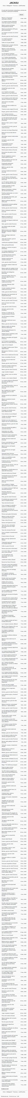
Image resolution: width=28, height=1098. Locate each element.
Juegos (10, 344)
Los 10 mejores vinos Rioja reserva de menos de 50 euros (9, 995)
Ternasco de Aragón (7, 298)
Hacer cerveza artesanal (8, 480)
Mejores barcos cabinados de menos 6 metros (9, 942)
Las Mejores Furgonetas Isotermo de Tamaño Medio (8, 616)
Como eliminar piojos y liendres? (10, 694)
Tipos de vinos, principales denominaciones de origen (8, 525)
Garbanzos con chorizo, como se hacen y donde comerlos (10, 465)
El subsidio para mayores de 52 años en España (9, 500)
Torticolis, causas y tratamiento (9, 745)
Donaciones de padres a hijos (9, 152)
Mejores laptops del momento (9, 1018)
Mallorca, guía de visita (7, 167)
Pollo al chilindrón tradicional (9, 210)
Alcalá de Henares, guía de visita (10, 423)
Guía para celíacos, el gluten (9, 857)
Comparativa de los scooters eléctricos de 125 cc (9, 602)
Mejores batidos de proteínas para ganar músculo (9, 1051)
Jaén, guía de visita (6, 988)
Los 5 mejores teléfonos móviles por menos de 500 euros (10, 958)
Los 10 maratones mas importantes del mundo (7, 555)
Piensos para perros (7, 548)
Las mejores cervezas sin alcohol (10, 32)
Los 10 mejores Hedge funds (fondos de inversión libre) (9, 963)
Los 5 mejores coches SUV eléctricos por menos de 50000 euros (9, 720)
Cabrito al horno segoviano (8, 688)
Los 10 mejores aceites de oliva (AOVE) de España (9, 736)
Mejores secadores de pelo (8, 399)
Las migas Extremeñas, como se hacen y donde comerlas (10, 386)
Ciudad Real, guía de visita (8, 88)
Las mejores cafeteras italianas (9, 635)
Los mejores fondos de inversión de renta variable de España (10, 1036)
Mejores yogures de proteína (9, 1046)
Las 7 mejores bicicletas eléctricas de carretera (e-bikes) (10, 663)
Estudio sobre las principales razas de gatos (9, 579)
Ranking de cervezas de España (9, 594)
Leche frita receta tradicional (9, 729)
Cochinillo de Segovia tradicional (10, 220)
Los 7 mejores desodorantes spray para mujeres (9, 58)
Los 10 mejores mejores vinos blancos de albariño (9, 182)
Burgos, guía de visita (7, 111)
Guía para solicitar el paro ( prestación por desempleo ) (8, 894)
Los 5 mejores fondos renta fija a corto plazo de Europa (10, 673)
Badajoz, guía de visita (7, 732)
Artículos (8, 30)
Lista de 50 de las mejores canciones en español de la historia (8, 1085)
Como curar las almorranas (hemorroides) (8, 775)
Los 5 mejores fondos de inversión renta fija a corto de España (9, 668)
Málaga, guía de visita (7, 147)
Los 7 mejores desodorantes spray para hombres (9, 61)
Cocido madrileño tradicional (9, 785)
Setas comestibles (6, 357)
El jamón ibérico (6, 536)
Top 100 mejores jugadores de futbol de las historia (9, 771)
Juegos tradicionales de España (9, 1076)
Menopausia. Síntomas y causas (10, 351)
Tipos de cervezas (6, 530)
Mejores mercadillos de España (9, 337)
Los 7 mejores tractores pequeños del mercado (7, 114)
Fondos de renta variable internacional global (8, 685)
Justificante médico (6, 559)
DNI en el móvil (5, 935)
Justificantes (21, 5)
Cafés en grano (5, 546)
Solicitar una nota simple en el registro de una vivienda (9, 420)
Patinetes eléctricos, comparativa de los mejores (8, 492)
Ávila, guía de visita (6, 496)
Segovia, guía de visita (7, 868)
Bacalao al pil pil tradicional (8, 359)
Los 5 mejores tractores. (8, 624)
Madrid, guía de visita (7, 752)
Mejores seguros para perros (9, 1054)
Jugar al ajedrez (6, 1013)
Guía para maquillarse (7, 863)
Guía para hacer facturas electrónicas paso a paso (8, 454)
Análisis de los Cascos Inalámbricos (7, 582)
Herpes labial (5, 839)
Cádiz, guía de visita (7, 291)
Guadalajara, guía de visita (8, 979)
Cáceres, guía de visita (7, 861)
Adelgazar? (9, 5)
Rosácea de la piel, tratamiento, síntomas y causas (9, 435)
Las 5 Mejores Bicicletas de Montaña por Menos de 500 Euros (8, 919)
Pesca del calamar (6, 1015)
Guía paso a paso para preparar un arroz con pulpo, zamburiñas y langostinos (9, 566)
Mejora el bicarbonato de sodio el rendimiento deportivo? (9, 680)
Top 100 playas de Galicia (8, 316)
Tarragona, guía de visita (8, 820)
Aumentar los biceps (7, 130)
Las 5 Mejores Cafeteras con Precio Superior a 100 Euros (9, 927)
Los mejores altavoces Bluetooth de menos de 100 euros (10, 381)
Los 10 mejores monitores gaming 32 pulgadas (8, 54)
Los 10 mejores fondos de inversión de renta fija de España (10, 984)
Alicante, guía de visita (7, 36)
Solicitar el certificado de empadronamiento (8, 313)
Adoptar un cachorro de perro (9, 247)
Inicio (4, 5)
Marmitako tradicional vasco (9, 320)
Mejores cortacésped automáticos (7, 18)
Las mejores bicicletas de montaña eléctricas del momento (10, 509)
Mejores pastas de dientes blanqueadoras (8, 26)
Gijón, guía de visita (6, 224)
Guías (3, 124)
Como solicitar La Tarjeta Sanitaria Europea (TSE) (8, 485)
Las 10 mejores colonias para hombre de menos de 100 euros (9, 177)
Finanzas (14, 22)
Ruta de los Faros (6, 562)
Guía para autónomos (7, 473)
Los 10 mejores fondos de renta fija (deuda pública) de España (9, 711)
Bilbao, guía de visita (7, 323)
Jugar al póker (5, 372)
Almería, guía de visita (7, 739)
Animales (4, 248)
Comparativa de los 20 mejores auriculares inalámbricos (9, 476)
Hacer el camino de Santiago (9, 569)
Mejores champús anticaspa (9, 1072)
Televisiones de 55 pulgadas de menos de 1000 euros (9, 813)
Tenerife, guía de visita (7, 85)
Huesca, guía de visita (7, 95)
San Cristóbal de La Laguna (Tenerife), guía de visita (8, 391)
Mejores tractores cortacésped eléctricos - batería (9, 705)
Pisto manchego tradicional (8, 235)
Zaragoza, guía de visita (7, 309)
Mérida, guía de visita (7, 851)
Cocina (4, 34)
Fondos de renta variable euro (9, 105)
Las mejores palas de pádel (8, 226)
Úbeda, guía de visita (7, 363)
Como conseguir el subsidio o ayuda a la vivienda (9, 506)
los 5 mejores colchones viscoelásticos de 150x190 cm (9, 574)
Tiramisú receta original (7, 109)
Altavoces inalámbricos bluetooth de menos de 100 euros (8, 1001)
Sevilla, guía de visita (7, 208)
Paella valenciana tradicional (9, 1031)
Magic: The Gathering (7, 764)
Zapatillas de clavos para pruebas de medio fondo (8, 801)
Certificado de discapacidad (9, 884)
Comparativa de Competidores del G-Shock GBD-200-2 (9, 913)
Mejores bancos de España (8, 446)
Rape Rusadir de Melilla (7, 758)
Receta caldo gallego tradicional (9, 741)
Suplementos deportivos (8, 1024)
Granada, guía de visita (7, 866)
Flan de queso (5, 1021)
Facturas (15, 5)
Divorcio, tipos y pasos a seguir (9, 122)
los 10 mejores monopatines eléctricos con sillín (8, 341)
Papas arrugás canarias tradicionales (7, 768)
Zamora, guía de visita (7, 692)
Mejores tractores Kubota (8, 79)
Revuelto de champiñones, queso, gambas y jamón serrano (10, 403)
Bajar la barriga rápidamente (9, 538)
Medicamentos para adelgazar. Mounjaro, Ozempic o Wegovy (9, 230)
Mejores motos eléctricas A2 (9, 638)
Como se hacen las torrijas (8, 303)
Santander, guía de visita (8, 1004)
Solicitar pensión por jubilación (9, 395)
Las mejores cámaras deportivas (10, 647)
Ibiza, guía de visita (6, 407)
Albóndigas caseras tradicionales (10, 136)
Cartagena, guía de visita (8, 140)
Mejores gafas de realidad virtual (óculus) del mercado (10, 269)
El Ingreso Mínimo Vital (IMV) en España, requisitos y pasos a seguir (9, 899)
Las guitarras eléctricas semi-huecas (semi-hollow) (9, 954)
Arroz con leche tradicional (8, 805)
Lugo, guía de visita (6, 306)
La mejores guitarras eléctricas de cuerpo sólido (9, 655)
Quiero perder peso (6, 1040)
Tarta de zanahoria (6, 698)
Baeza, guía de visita (7, 369)
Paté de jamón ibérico (7, 149)
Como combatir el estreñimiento (9, 532)
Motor (9, 19)
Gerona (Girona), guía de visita (9, 700)
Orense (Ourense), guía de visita (10, 761)
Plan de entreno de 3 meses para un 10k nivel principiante (10, 889)
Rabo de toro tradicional (8, 354)
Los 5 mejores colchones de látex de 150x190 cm (9, 73)
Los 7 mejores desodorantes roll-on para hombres (10, 65)
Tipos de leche (5, 503)
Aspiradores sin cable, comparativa (7, 432)
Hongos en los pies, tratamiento (9, 797)
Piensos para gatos (6, 514)
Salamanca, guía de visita (8, 853)
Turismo (15, 36)
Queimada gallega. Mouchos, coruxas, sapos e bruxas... (9, 276)
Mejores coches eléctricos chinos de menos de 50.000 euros (8, 50)
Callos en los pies (6, 42)
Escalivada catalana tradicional (9, 264)
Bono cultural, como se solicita (9, 374)
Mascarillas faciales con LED (9, 831)
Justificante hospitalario (8, 242)
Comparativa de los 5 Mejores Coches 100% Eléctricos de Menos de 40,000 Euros (9, 606)
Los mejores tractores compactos (7, 39)
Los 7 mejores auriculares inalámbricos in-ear (8, 92)
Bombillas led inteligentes (8, 272)
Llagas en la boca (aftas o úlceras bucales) (8, 779)
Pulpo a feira (5, 520)
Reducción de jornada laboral (9, 132)
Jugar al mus (5, 344)
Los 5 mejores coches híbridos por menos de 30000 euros (9, 724)
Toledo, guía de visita (7, 874)
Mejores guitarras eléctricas (8, 200)
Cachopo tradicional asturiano (9, 170)
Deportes (15, 130)
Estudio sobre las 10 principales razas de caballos (9, 903)
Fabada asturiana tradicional (9, 438)
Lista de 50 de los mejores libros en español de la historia (10, 598)
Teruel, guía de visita (7, 83)
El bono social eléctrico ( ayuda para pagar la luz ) (9, 443)
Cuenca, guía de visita (7, 841)
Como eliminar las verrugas (8, 449)
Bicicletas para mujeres (7, 880)
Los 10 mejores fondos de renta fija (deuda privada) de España (9, 118)
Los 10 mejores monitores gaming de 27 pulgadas (8, 1009)
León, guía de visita (6, 262)
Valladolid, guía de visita (8, 816)
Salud (11, 26)
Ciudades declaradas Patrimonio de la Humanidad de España (10, 586)
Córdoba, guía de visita (7, 843)
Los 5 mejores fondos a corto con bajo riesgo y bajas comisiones (9, 972)
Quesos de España (6, 522)
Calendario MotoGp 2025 (8, 284)
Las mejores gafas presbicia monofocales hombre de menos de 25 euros (9, 644)
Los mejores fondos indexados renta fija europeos (9, 22)
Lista (15, 599)
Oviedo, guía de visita (7, 174)
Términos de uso (12, 1096)
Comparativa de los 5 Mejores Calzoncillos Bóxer (9, 1043)
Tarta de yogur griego (7, 1057)
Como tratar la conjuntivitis (8, 835)
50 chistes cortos (6, 910)
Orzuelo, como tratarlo (7, 378)
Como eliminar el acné (7, 414)
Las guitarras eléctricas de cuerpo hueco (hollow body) (9, 949)
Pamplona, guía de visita (8, 991)
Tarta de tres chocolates (8, 101)
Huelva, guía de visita (7, 708)
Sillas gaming (5, 245)
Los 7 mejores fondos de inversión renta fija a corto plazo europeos (10, 1061)
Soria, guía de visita (6, 214)
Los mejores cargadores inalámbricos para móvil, (8, 630)
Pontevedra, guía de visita (8, 782)
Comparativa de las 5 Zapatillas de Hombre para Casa (9, 611)
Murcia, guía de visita (7, 300)
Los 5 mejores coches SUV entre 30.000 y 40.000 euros (10, 98)
